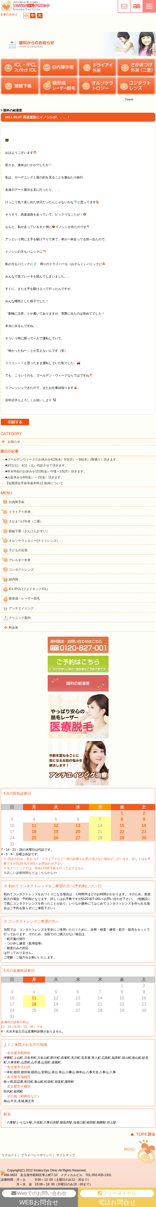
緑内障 (13, 579)
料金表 (13, 627)
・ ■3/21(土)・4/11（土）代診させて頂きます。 (34, 465)
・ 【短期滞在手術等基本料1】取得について (32, 483)
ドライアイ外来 (20, 512)
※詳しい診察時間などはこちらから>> (30, 873)
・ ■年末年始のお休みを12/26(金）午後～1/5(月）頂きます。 (44, 471)
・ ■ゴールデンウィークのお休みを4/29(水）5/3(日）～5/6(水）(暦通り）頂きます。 (60, 459)
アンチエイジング (21, 608)
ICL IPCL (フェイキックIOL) (28, 589)
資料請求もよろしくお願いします (28, 400)
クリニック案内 (20, 618)
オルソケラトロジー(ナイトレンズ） (34, 541)
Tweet (129, 99)
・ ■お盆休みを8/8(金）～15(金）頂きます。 (32, 477)
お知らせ (14, 442)
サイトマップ (65, 1155)
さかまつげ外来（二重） (26, 521)
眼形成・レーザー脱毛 (24, 598)
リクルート (9, 1155)
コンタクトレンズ (21, 569)
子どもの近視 (18, 550)
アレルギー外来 (20, 560)
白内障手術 (16, 502)
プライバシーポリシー (36, 1155)
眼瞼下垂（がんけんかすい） (29, 531)
